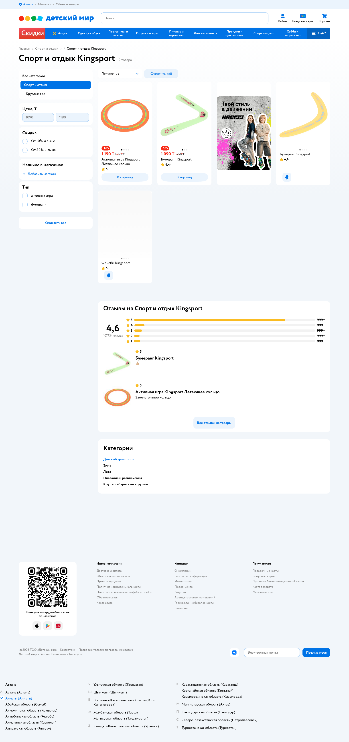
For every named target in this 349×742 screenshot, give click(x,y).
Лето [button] (107, 472)
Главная (24, 48)
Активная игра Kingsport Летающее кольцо (177, 392)
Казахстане (58, 654)
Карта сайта (104, 603)
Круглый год (35, 93)
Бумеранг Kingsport (154, 358)
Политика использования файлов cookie (124, 592)
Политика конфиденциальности (119, 587)
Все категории (33, 76)
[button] (318, 33)
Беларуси (75, 654)
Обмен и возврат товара (113, 576)
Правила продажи (109, 581)
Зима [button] (107, 465)
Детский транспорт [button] (118, 459)
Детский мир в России (34, 654)
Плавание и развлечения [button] (122, 478)
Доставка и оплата (109, 571)
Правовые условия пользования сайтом (106, 650)
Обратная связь (107, 597)
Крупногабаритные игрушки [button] (125, 484)
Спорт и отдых (46, 48)
